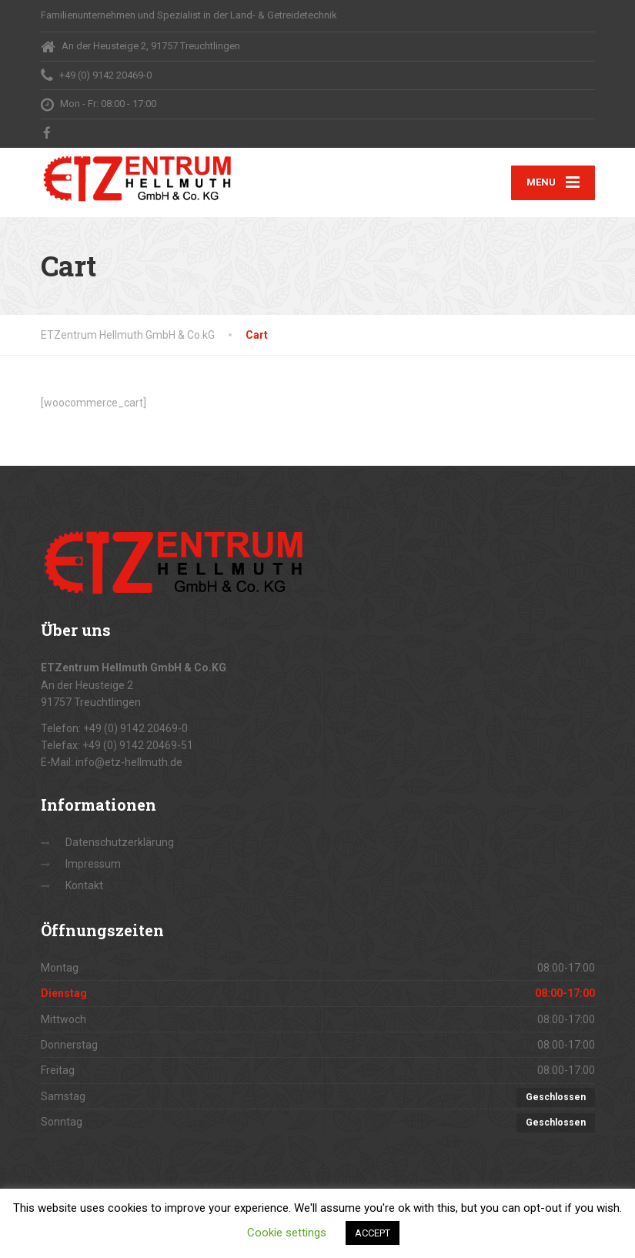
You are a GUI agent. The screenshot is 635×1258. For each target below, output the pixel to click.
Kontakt (84, 885)
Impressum (93, 864)
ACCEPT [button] (372, 1233)
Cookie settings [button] (286, 1233)
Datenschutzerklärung (119, 842)
